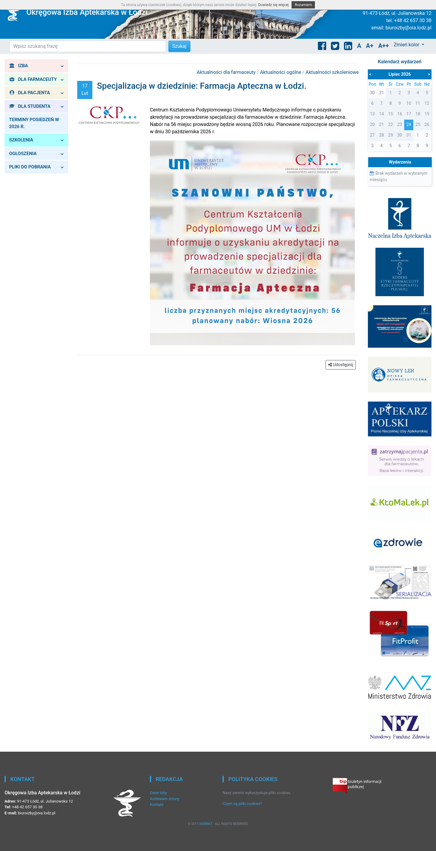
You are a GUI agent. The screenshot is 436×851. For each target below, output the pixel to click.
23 (399, 124)
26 (426, 124)
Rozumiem (303, 5)
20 (372, 124)
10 (408, 103)
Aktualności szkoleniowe (332, 72)
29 (390, 135)
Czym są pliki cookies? (242, 803)
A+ (369, 45)
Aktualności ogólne (281, 72)
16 (399, 113)
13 (372, 113)
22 (390, 124)
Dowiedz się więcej (273, 5)
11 (417, 103)
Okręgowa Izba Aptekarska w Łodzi (86, 12)
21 (381, 124)
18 (417, 113)
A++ (383, 45)
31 (408, 135)
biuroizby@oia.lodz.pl (408, 28)
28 (381, 135)
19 (426, 113)
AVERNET (206, 824)
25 (417, 124)
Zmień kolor (407, 45)
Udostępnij (340, 364)
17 (408, 113)
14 (381, 113)
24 (408, 124)
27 (372, 135)
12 (426, 103)
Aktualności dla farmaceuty (227, 72)
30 (399, 135)
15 (390, 113)
